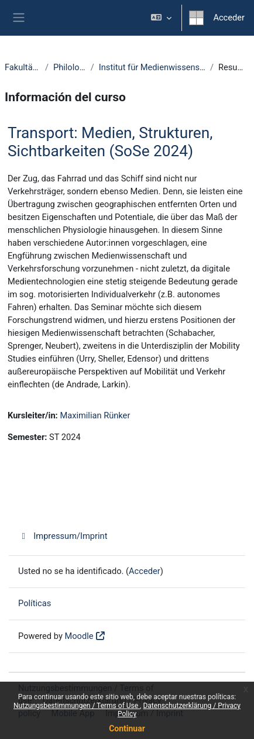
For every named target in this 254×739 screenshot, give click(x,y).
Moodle (78, 636)
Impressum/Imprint (62, 536)
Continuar (127, 728)
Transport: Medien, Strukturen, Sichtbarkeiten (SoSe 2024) (110, 142)
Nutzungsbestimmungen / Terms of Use (76, 706)
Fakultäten (22, 67)
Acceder (229, 17)
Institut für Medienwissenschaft (152, 67)
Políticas (34, 603)
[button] (161, 18)
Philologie (69, 67)
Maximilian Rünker (95, 415)
